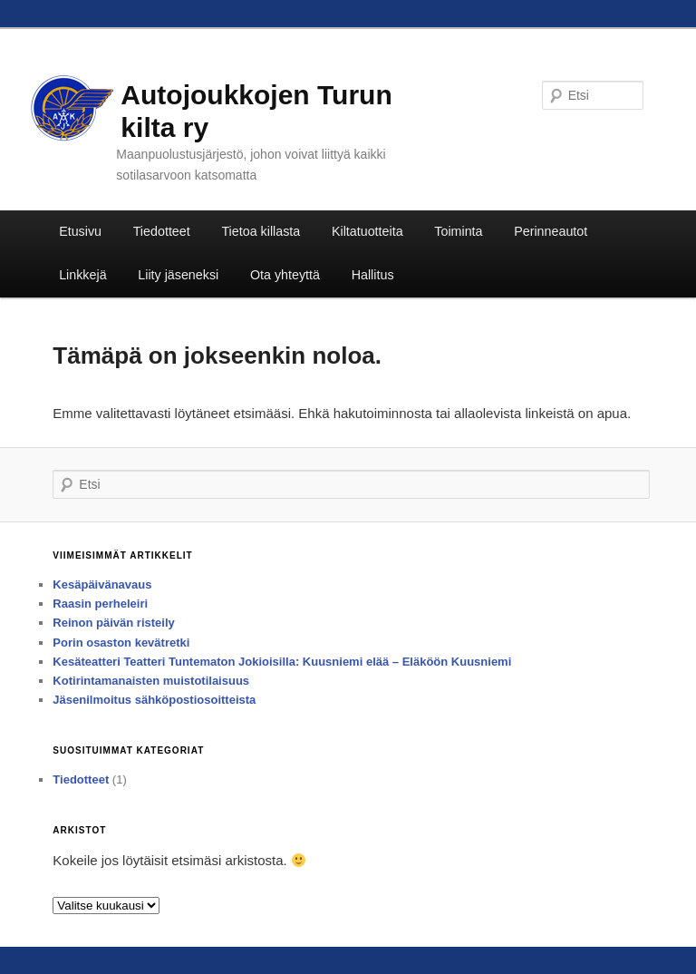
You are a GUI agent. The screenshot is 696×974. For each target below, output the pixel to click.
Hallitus (373, 275)
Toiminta (458, 231)
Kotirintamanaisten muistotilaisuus (151, 680)
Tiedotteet (161, 231)
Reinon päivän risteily (113, 622)
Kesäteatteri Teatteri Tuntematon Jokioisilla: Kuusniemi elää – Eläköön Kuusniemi (282, 661)
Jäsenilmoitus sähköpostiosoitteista (154, 699)
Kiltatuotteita (367, 231)
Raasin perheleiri (100, 603)
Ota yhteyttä (285, 275)
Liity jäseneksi (178, 275)
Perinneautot (550, 231)
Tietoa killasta (260, 231)
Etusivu (80, 231)
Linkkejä (82, 275)
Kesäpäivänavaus (102, 584)
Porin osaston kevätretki (121, 642)
